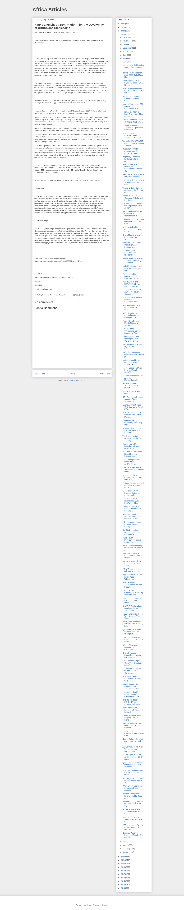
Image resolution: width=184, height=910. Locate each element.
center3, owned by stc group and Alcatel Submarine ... (131, 362)
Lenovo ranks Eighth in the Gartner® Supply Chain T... (133, 67)
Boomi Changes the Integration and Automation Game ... (131, 686)
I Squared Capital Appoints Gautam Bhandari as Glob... (133, 221)
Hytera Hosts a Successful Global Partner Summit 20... (133, 780)
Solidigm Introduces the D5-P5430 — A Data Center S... (131, 725)
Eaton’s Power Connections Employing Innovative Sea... (132, 592)
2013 (123, 888)
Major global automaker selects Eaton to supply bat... (132, 624)
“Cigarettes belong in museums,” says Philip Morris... (132, 422)
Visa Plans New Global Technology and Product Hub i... (133, 469)
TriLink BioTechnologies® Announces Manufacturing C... (132, 378)
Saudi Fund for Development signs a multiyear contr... (131, 540)
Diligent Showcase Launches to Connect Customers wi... (131, 647)
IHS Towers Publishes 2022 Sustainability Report (131, 386)
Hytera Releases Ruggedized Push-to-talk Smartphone (131, 655)
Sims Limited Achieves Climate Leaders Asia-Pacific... (132, 229)
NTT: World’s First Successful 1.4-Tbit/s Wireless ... (131, 678)
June (125, 58)
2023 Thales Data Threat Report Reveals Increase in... (132, 454)
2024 (123, 31)
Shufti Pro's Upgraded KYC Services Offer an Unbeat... (132, 555)
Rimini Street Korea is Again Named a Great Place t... (132, 585)
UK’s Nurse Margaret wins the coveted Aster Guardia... (132, 788)
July (125, 55)
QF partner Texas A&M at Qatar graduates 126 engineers (132, 765)
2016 (123, 878)
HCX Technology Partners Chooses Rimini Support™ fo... (132, 399)
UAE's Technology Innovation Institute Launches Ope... (131, 315)
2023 (123, 34)
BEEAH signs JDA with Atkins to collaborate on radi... (132, 757)
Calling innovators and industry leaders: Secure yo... (133, 354)
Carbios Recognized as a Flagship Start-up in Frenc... (132, 717)
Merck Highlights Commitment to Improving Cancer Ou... (132, 276)
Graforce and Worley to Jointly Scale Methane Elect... (132, 819)
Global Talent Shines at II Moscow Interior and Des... (132, 268)
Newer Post (39, 374)
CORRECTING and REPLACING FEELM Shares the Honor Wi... (132, 135)
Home (72, 374)
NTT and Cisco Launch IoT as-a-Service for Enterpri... (131, 430)
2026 (123, 24)
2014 (123, 885)
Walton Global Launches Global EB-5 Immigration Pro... (132, 213)
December (127, 37)
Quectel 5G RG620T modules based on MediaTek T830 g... (131, 151)
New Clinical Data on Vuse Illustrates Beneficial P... (133, 175)
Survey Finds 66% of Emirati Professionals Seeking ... (131, 508)
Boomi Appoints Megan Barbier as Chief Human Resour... (133, 83)
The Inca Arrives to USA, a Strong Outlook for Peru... (133, 182)
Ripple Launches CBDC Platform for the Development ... (131, 600)
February (127, 849)
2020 (123, 863)
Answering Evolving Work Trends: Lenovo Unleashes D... (132, 749)
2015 (123, 881)
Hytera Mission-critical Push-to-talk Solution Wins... (131, 237)
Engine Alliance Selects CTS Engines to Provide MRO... (133, 407)
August (126, 51)
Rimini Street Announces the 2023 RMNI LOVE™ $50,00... (133, 90)
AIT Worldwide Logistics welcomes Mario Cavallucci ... (132, 671)
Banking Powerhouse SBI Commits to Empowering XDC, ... (132, 106)
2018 (123, 871)
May (125, 62)
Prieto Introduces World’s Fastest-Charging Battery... (132, 524)
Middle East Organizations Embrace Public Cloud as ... (132, 796)
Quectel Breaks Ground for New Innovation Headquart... (131, 632)
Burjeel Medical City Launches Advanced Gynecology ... (131, 446)
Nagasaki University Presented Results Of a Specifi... (132, 835)
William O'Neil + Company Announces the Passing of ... (132, 190)
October (126, 44)
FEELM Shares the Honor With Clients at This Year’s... (132, 616)
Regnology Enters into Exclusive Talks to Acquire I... (131, 159)
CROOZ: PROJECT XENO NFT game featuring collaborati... (132, 702)
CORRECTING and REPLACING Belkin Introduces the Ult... (131, 284)
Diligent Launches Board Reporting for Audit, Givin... (132, 98)
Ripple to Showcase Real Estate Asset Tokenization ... (132, 577)
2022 (123, 857)
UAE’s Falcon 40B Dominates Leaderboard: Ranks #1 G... (132, 168)
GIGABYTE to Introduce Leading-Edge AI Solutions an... (132, 608)
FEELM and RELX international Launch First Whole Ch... (131, 501)
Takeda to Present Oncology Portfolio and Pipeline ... (132, 198)
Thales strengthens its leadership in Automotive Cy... (131, 462)
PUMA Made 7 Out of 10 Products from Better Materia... (132, 415)
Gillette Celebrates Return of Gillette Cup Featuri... (132, 121)
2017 (123, 874)
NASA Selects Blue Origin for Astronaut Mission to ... (132, 548)
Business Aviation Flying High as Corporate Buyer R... (132, 346)
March (125, 845)
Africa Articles (49, 9)
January (126, 852)
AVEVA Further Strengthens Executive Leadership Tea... (132, 331)
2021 (123, 860)
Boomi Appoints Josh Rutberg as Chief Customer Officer (130, 339)
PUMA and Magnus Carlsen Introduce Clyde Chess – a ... (133, 733)
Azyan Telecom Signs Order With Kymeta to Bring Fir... (132, 663)
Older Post (105, 374)
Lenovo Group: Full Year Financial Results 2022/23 (132, 370)
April (125, 842)
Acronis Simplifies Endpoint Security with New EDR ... (132, 477)
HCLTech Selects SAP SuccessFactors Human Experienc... (133, 811)
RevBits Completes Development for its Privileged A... (131, 532)
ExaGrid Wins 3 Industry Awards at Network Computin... (132, 292)
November (127, 41)
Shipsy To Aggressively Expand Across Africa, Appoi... (132, 563)
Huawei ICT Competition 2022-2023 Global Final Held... (132, 75)
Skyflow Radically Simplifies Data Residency (129, 253)
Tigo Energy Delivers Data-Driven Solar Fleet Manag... (132, 114)
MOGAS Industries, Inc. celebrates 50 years (131, 570)
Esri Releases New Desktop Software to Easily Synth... (131, 493)
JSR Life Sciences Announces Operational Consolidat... (132, 127)
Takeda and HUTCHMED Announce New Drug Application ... (132, 260)
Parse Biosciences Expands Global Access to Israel (132, 710)
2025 (123, 27)
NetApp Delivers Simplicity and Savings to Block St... (133, 741)
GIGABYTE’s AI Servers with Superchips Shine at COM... (132, 206)
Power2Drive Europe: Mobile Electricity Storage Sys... (131, 323)
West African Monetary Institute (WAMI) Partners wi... (131, 245)
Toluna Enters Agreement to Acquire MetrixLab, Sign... (132, 804)
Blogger (104, 905)
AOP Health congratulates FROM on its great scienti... (132, 772)
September (127, 48)
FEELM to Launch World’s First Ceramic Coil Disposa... (132, 827)
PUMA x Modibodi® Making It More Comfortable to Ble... (131, 694)
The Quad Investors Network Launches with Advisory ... (132, 438)
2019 (123, 867)
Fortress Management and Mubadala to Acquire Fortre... (133, 485)
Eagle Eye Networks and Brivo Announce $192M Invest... (132, 639)
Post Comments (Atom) (77, 380)
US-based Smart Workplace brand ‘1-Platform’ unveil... (131, 516)
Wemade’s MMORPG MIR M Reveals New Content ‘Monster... (133, 143)
